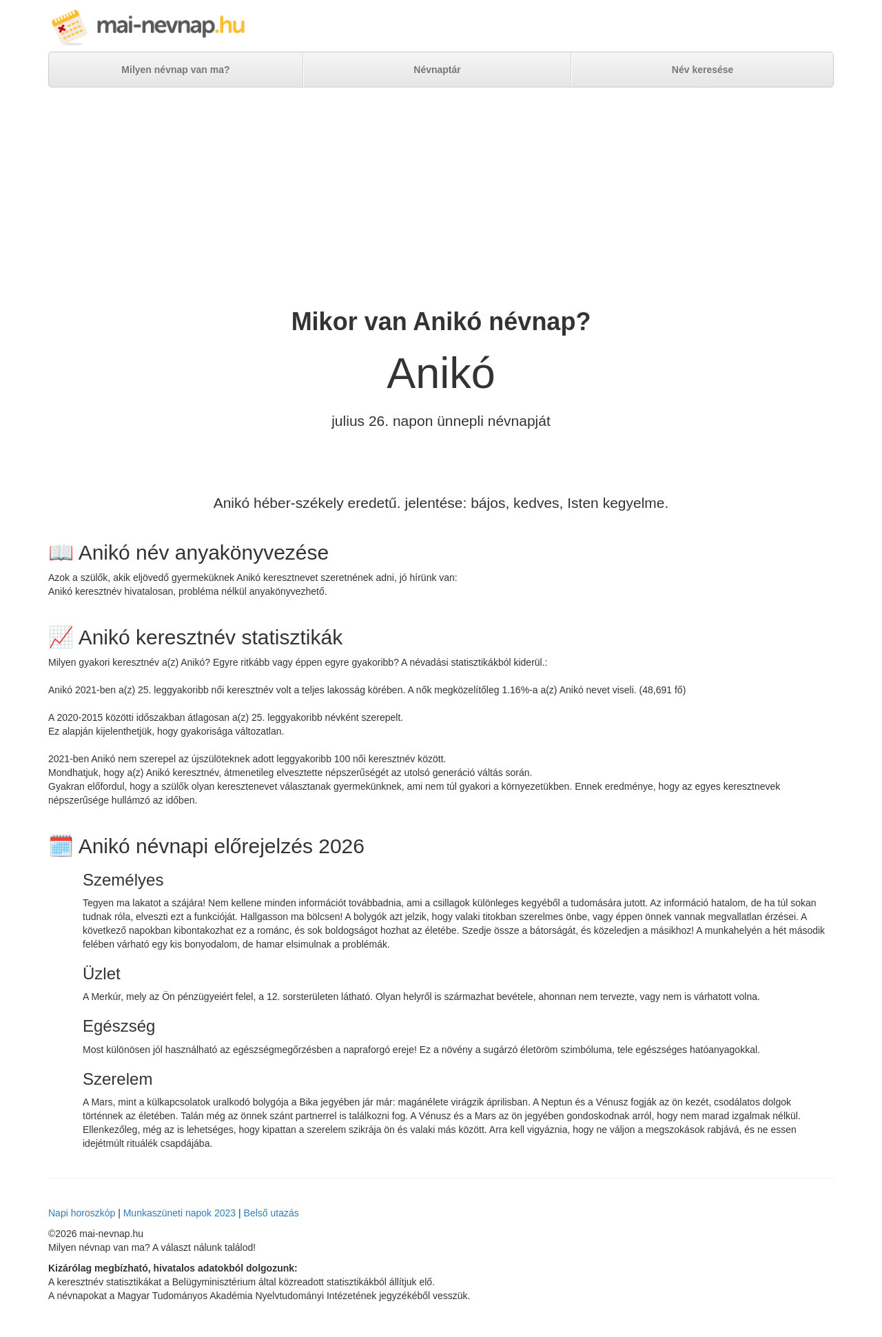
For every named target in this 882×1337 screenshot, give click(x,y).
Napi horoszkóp (81, 1212)
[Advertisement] (441, 197)
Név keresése (703, 69)
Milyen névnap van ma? (175, 69)
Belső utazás (271, 1212)
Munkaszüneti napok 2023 (179, 1212)
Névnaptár (436, 69)
